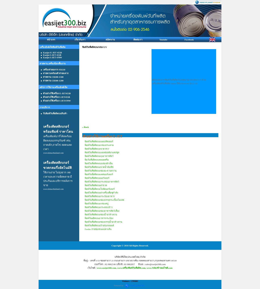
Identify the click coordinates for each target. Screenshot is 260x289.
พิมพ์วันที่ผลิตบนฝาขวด (96, 185)
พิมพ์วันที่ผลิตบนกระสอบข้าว (99, 207)
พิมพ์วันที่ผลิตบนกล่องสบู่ (96, 203)
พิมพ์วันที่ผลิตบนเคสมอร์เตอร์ (99, 174)
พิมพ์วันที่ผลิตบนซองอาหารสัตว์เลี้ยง (102, 211)
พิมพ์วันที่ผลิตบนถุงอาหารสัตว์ (99, 156)
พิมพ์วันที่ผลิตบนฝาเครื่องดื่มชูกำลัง (101, 192)
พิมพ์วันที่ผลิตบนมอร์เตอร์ (97, 178)
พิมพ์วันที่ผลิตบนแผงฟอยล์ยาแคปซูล (102, 152)
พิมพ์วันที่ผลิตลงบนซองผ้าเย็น (99, 163)
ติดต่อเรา (137, 39)
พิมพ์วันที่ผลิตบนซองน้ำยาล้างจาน (101, 214)
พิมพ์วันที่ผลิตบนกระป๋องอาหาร (100, 196)
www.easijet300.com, (107, 268)
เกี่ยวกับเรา (80, 39)
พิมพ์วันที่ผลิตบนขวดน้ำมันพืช (99, 167)
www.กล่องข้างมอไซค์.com (159, 268)
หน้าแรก (51, 39)
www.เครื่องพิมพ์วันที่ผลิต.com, (132, 268)
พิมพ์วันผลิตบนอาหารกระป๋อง (99, 218)
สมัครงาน (110, 39)
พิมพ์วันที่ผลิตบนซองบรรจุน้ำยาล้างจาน (103, 222)
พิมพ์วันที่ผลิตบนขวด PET (97, 149)
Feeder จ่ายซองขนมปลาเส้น (98, 229)
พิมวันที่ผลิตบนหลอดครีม (97, 160)
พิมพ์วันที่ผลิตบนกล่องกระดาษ (99, 145)
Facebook (189, 39)
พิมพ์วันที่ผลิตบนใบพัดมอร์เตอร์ (100, 189)
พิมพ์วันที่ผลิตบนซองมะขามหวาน (101, 170)
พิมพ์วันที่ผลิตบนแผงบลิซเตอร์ (99, 141)
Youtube (163, 39)
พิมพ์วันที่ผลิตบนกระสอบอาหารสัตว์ (102, 181)
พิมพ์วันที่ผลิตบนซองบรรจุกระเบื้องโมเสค (104, 200)
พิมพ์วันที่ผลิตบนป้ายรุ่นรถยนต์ (99, 225)
